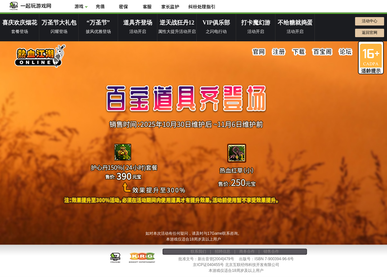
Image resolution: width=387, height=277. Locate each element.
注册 (279, 52)
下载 (299, 52)
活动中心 (369, 21)
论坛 (345, 52)
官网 (259, 52)
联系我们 (198, 251)
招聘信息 (222, 251)
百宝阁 (322, 52)
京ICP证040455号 (208, 264)
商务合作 (247, 251)
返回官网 (369, 32)
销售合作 (271, 251)
